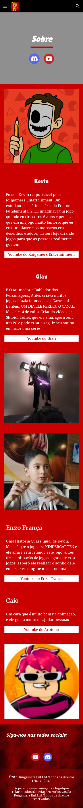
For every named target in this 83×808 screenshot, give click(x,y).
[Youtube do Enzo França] (41, 579)
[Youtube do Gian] (41, 338)
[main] (41, 40)
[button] (5, 6)
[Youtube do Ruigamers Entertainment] (41, 254)
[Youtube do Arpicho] (41, 630)
